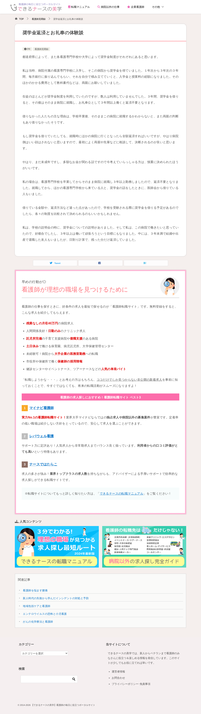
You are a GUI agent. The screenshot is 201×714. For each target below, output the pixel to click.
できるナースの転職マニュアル (122, 493)
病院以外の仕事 (108, 6)
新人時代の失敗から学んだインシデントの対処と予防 (56, 598)
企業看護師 (135, 6)
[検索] (49, 679)
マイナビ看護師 (41, 408)
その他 (156, 6)
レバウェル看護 (41, 436)
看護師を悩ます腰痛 (35, 590)
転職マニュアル (79, 6)
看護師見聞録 (41, 49)
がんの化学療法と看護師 (38, 621)
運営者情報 (118, 671)
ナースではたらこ (43, 464)
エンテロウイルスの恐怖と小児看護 (45, 613)
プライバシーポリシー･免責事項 (131, 683)
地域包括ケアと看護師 (36, 606)
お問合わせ (118, 677)
